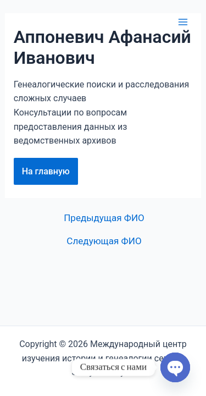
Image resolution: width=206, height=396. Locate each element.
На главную (46, 171)
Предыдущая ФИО (104, 218)
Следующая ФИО (103, 241)
